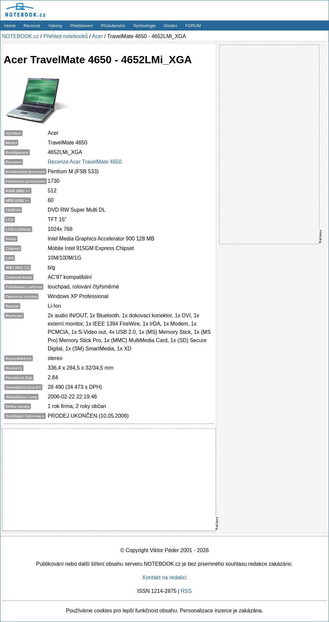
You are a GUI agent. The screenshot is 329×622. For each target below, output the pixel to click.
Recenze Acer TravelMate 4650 (85, 162)
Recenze (32, 25)
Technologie (144, 25)
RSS (186, 591)
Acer (97, 36)
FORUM (193, 25)
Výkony (55, 25)
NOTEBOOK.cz (20, 36)
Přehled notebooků (65, 36)
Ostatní (170, 25)
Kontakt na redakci (165, 577)
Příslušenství (113, 25)
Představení (81, 25)
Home (10, 25)
